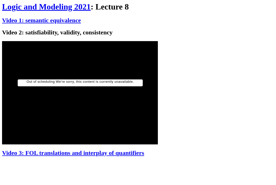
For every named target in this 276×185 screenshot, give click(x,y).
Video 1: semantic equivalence (41, 20)
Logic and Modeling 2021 (46, 6)
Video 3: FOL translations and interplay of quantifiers (73, 153)
